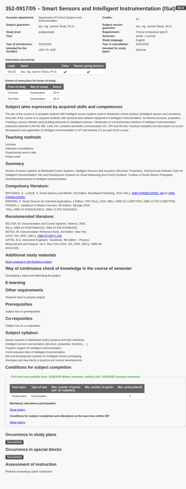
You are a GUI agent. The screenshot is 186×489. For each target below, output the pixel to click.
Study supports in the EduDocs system (28, 261)
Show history (17, 409)
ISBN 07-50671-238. (49, 236)
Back (180, 7)
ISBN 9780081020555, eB (147, 193)
